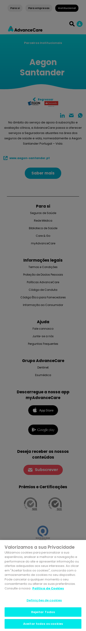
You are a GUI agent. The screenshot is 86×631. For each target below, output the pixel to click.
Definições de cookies (44, 600)
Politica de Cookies (48, 588)
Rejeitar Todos (43, 612)
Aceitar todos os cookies (43, 624)
